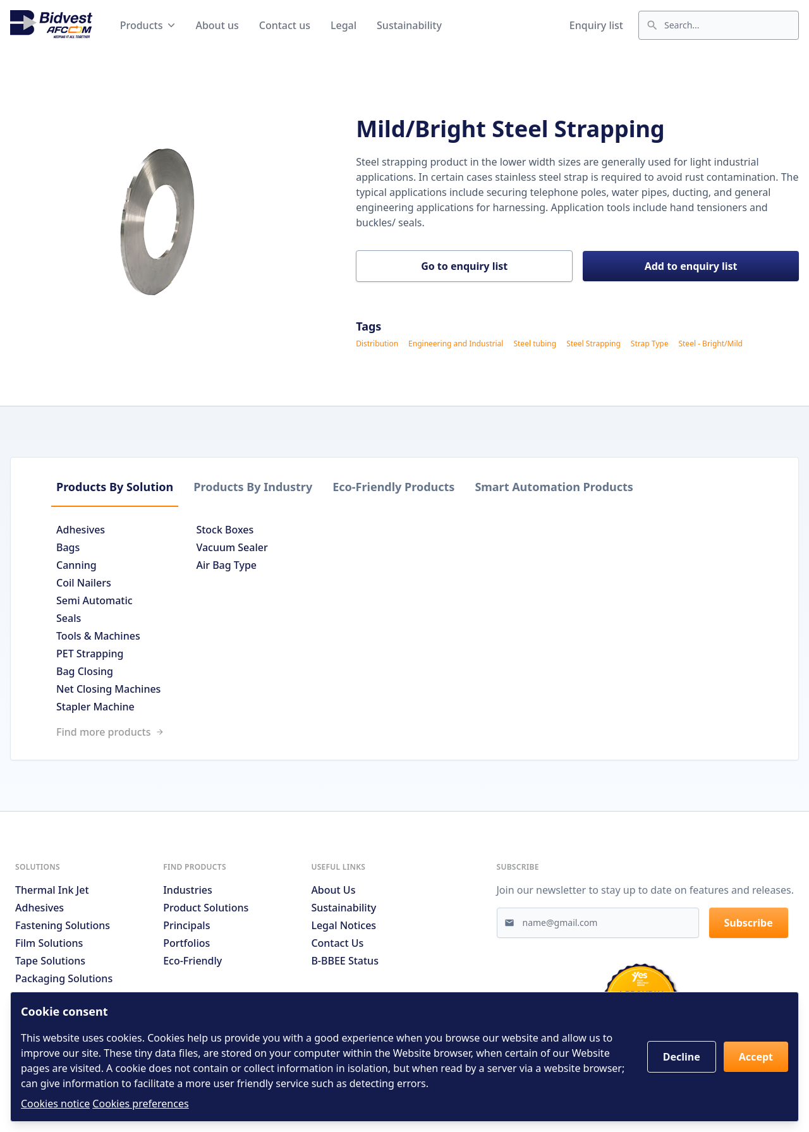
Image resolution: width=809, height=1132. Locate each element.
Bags (68, 547)
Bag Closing (84, 671)
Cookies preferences (140, 1104)
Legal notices (343, 925)
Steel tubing (534, 344)
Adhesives (80, 530)
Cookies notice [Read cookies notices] (55, 1104)
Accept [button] (756, 1057)
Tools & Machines (98, 636)
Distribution (377, 344)
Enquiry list (596, 25)
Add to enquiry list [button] (691, 266)
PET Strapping (89, 653)
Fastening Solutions (62, 925)
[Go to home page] (51, 25)
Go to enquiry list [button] (464, 266)
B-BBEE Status (345, 961)
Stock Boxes (224, 530)
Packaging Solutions (64, 978)
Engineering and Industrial (455, 344)
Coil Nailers (83, 583)
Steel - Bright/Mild (710, 344)
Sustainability (409, 25)
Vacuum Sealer (231, 547)
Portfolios (186, 943)
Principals (186, 925)
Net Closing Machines (108, 689)
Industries (187, 890)
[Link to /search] (404, 731)
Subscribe (748, 923)
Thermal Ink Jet (52, 890)
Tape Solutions (50, 961)
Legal (343, 25)
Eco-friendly (192, 961)
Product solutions (205, 908)
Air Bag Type (226, 565)
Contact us (284, 25)
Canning (76, 565)
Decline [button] (681, 1057)
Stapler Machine (95, 707)
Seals (68, 618)
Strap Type (650, 344)
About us (216, 25)
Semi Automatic (94, 600)
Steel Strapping (593, 344)
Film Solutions (49, 943)
